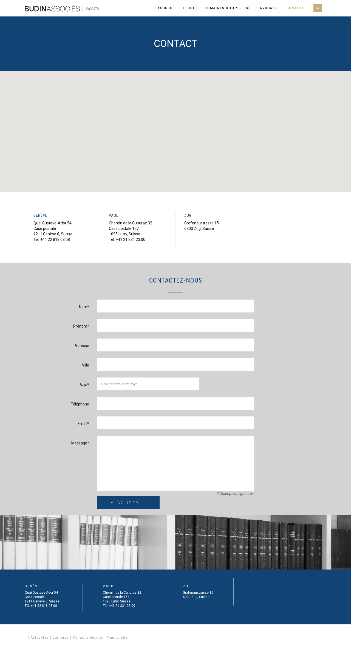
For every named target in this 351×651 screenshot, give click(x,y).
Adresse (82, 345)
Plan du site (117, 637)
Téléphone (80, 404)
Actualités (39, 637)
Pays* (84, 384)
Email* (83, 423)
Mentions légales (87, 637)
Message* (80, 443)
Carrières (60, 637)
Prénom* (81, 326)
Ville (85, 365)
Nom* (84, 307)
